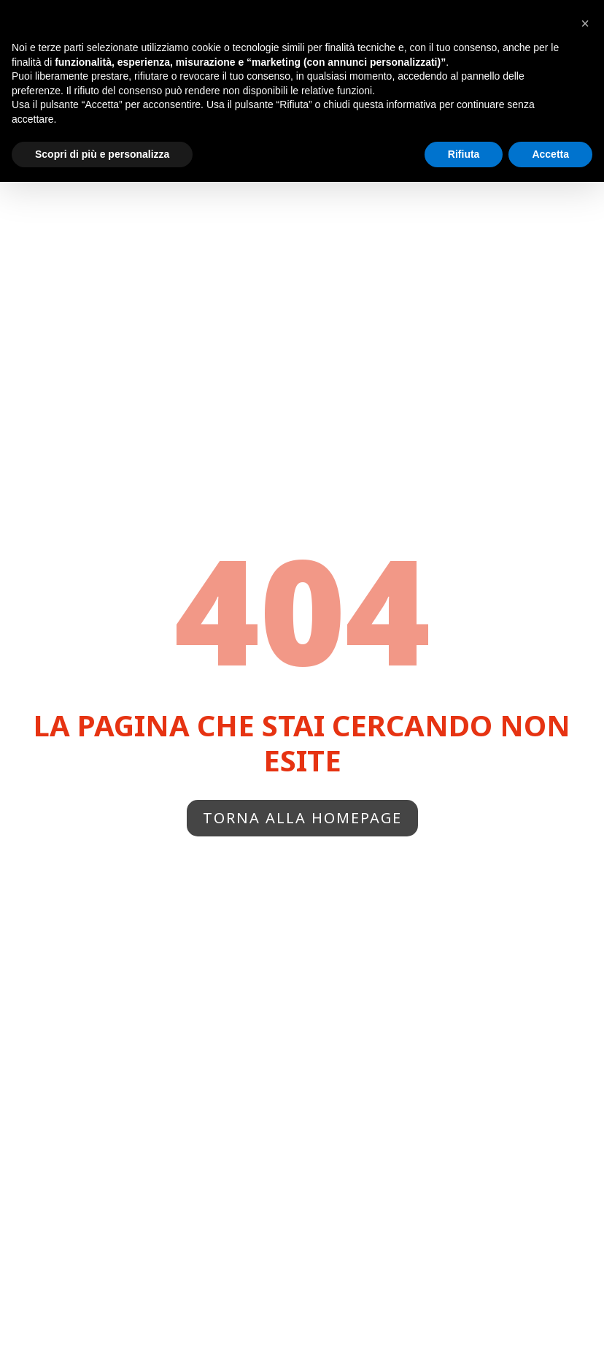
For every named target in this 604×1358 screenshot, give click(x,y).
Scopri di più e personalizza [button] (102, 154)
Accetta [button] (550, 154)
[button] (585, 23)
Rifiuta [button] (464, 154)
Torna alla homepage (302, 818)
